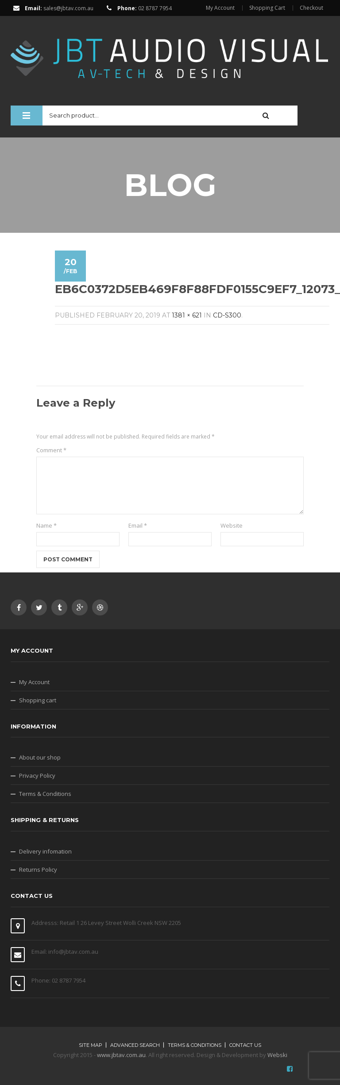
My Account (220, 8)
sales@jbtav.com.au (68, 8)
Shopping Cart (267, 8)
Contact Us (245, 1045)
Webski (277, 1055)
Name (46, 525)
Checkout (311, 8)
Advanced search (135, 1045)
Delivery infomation (45, 851)
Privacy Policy (37, 775)
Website (231, 525)
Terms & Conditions (45, 794)
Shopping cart (37, 700)
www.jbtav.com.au (121, 1055)
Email (137, 525)
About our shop (40, 757)
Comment (51, 450)
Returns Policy (38, 869)
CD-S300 (227, 315)
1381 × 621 (187, 315)
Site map (90, 1045)
